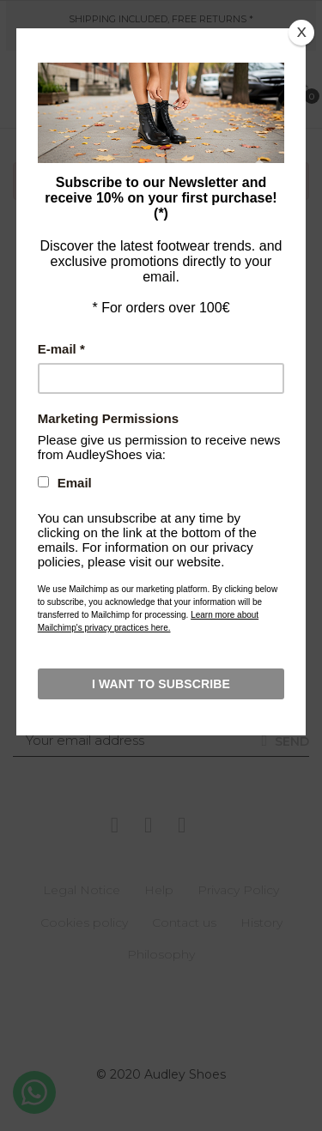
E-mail (61, 349)
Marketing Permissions (108, 418)
